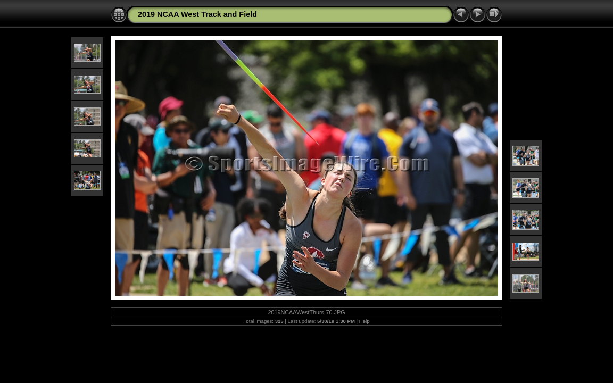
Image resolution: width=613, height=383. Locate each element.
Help (364, 321)
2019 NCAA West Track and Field (197, 14)
